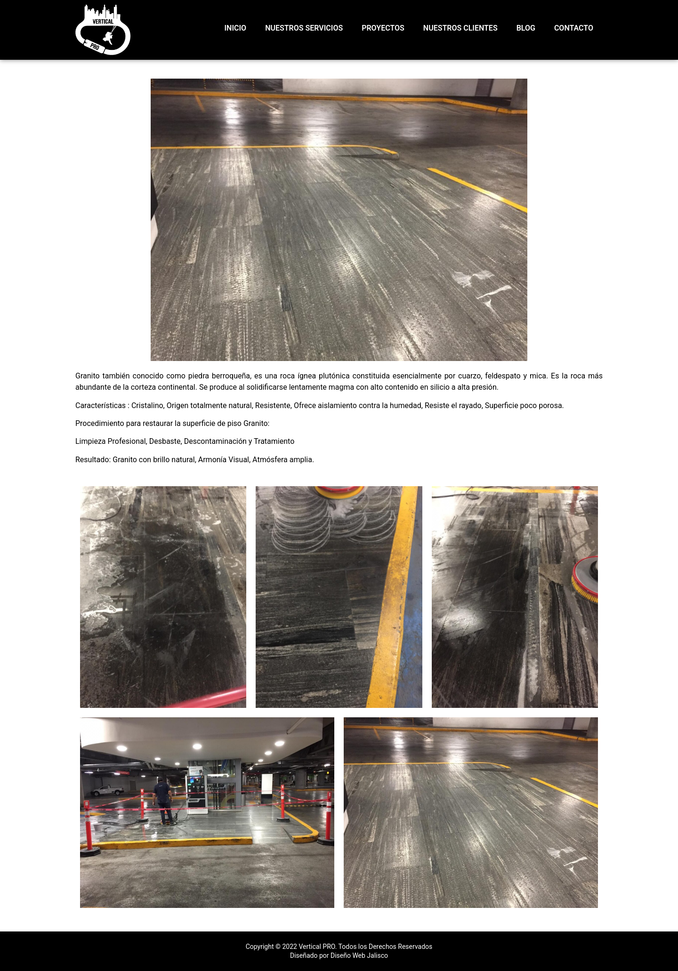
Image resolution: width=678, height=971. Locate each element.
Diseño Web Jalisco (359, 955)
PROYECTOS (383, 28)
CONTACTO (573, 28)
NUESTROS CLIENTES (460, 28)
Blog (526, 28)
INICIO (236, 28)
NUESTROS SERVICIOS (304, 28)
